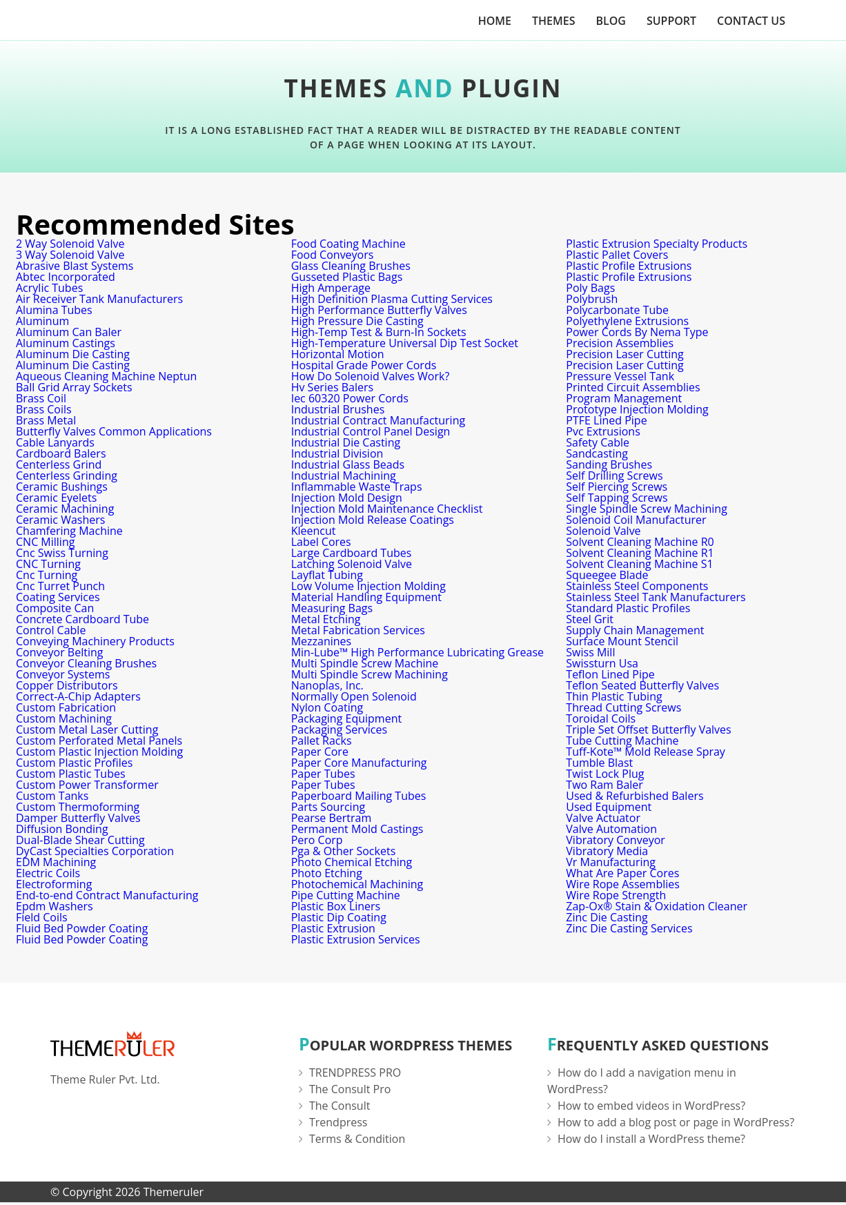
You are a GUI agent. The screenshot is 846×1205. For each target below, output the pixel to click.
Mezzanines (321, 641)
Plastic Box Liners (336, 906)
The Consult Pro (350, 1089)
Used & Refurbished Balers (634, 795)
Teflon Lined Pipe (610, 674)
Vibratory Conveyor (615, 840)
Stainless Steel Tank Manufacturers (655, 597)
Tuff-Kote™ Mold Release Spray (645, 751)
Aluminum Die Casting (73, 354)
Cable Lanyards (55, 442)
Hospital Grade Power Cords (364, 365)
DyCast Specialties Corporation (95, 851)
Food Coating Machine (348, 243)
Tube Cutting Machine (622, 740)
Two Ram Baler (604, 784)
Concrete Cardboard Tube (82, 619)
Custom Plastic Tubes (71, 773)
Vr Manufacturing (611, 862)
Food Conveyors (332, 254)
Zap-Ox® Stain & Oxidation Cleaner (656, 906)
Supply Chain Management (635, 630)
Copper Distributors (67, 685)
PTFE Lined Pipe (606, 420)
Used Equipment (608, 806)
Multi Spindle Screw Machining (369, 674)
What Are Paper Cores (622, 873)
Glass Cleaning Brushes (351, 265)
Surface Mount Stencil (622, 641)
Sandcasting (597, 453)
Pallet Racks (321, 740)
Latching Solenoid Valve (351, 563)
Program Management (624, 398)
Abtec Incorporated (65, 276)
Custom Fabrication (66, 707)
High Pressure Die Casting (357, 321)
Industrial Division (337, 453)
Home (494, 20)
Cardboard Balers (61, 453)
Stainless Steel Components (637, 586)
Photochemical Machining (357, 884)
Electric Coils (48, 873)
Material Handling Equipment (366, 597)
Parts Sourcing (328, 806)
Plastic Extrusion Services (355, 939)
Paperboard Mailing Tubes (358, 795)
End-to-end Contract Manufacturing (107, 895)
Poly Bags (590, 287)
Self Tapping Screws (616, 497)
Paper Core (319, 751)
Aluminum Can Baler (68, 332)
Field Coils (42, 917)
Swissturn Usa (602, 663)
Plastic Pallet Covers (617, 254)
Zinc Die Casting (606, 917)
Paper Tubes (323, 773)
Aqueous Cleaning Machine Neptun (106, 376)
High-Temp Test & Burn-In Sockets (378, 332)
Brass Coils (44, 409)
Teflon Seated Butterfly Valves (642, 685)
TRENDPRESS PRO (355, 1072)
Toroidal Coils (601, 718)
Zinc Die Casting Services (629, 928)
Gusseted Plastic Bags (347, 276)
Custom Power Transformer (87, 784)
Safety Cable (597, 442)
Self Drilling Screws (614, 475)
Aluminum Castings (65, 343)
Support (671, 20)
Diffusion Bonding (62, 828)
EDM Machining (56, 862)
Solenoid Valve (603, 530)
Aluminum (42, 321)
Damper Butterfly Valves (78, 817)
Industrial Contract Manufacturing (378, 420)
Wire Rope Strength (616, 895)
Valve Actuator (603, 817)
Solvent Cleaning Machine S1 (639, 563)
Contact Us (751, 20)
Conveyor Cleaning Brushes (86, 663)
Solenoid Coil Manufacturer (636, 519)
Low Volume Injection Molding (368, 586)
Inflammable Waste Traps (356, 486)
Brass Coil (41, 398)
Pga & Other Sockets (343, 851)
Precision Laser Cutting (625, 354)
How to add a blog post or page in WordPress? (676, 1122)
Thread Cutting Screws (623, 707)
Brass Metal (46, 420)
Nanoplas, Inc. (327, 685)
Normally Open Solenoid (354, 696)
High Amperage (331, 287)
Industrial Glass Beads (347, 464)
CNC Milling (45, 541)
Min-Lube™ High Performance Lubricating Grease (417, 652)
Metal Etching (326, 619)
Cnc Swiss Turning (62, 552)
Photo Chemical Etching (352, 862)
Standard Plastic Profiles (628, 608)
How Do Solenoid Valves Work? (370, 376)
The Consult (339, 1105)
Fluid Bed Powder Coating (82, 928)
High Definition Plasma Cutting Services (392, 298)
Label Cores (321, 541)
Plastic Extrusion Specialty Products (656, 243)
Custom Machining (64, 718)
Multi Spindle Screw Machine (365, 663)
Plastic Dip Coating (338, 917)
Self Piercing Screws (616, 486)
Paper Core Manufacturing (359, 762)
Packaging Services (339, 729)
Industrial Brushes (338, 409)
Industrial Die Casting (346, 442)
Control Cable (51, 630)
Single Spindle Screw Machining (646, 508)
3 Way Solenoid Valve (70, 254)
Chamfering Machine (69, 530)
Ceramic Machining (65, 508)
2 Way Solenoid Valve (70, 243)
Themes (553, 20)
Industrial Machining (343, 475)
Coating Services (58, 597)
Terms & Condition (357, 1138)
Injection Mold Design (346, 497)
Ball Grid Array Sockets (74, 387)
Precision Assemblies (619, 343)
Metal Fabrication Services (358, 630)
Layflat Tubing (327, 574)
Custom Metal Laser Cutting (87, 729)
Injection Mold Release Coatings (372, 519)
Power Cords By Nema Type (637, 332)
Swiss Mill (590, 652)
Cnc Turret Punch (60, 586)
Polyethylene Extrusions (627, 321)
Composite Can (55, 608)
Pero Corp (317, 840)
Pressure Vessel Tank (620, 376)
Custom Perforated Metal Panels (99, 740)
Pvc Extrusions (603, 431)
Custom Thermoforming (77, 806)
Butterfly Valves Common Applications (114, 431)
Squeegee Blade (607, 574)
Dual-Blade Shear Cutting (80, 840)
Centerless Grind (58, 464)
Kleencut (313, 530)
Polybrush (592, 298)
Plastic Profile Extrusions (628, 265)
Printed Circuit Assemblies (633, 387)
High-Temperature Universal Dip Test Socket (404, 343)
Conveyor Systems (63, 674)
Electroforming (54, 884)
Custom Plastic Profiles (74, 762)
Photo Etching (326, 873)
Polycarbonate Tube (617, 309)
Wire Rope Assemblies (623, 884)
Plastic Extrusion (333, 928)
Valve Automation (611, 828)
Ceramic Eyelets (56, 497)
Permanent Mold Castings (357, 828)
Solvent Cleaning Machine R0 (640, 541)
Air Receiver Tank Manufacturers (99, 298)
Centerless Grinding (66, 475)
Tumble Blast (599, 762)
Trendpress (338, 1122)
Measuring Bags (332, 608)
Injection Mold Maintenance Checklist (387, 508)
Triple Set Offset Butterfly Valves (648, 729)
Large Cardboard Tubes (351, 552)
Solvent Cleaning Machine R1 (640, 552)
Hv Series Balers (332, 387)
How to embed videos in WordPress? (651, 1105)
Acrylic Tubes (49, 287)
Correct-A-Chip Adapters (78, 696)
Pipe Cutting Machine (345, 895)
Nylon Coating (327, 707)
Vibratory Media (607, 851)
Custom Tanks (52, 795)
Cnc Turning (46, 574)
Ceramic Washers (60, 519)
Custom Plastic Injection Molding (99, 751)
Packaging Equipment (346, 718)
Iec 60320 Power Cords (350, 398)
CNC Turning (48, 563)
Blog (610, 20)
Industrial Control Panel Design (371, 431)
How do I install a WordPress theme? (651, 1138)
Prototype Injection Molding (637, 409)
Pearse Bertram (331, 817)
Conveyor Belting (59, 652)
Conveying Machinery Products (95, 641)
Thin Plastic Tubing (614, 696)
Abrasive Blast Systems (74, 265)
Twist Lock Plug (605, 773)
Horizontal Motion (337, 354)
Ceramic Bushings (62, 486)
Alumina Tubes (54, 309)
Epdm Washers (54, 906)
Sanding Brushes (609, 464)
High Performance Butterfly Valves (379, 309)
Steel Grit (589, 619)
